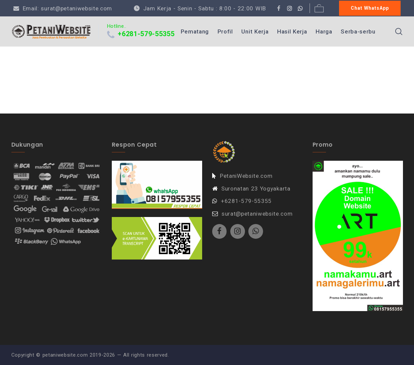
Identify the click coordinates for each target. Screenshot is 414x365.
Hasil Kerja (292, 31)
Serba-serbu (358, 31)
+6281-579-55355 (146, 33)
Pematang (195, 31)
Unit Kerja (254, 31)
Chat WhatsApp (370, 8)
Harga (324, 31)
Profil (225, 31)
